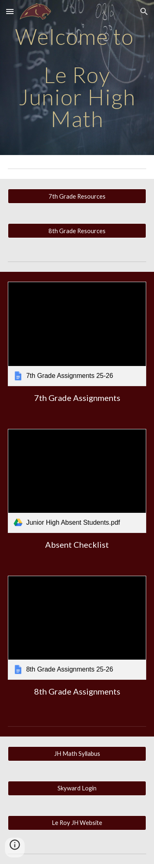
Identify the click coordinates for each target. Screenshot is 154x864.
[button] (10, 11)
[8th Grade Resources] (77, 230)
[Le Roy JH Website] (77, 822)
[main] (77, 77)
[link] (77, 334)
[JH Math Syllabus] (77, 753)
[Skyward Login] (77, 788)
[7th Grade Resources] (77, 196)
